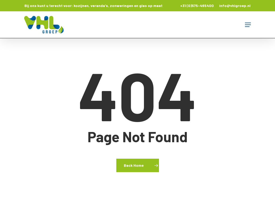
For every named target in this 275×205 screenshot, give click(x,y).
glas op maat (150, 5)
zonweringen (121, 5)
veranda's (99, 5)
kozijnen (81, 5)
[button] (248, 24)
